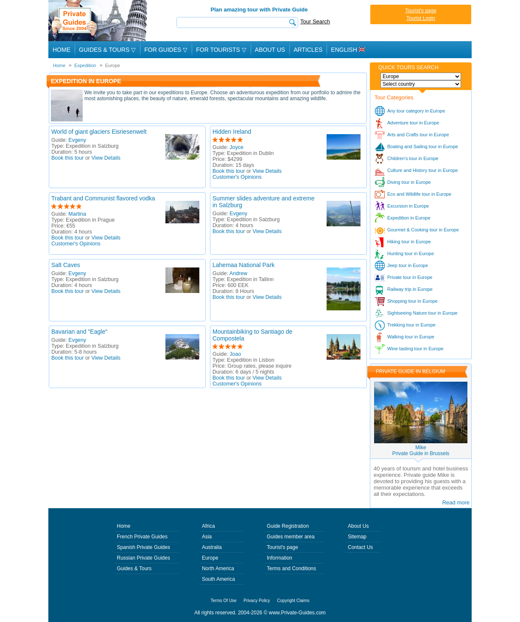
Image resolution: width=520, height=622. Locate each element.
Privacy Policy (256, 600)
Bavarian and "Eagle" (79, 331)
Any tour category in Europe (416, 110)
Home (61, 49)
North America (218, 568)
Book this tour (67, 158)
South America (218, 579)
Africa (208, 526)
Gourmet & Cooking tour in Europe (423, 229)
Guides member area (291, 537)
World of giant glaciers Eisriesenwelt (99, 131)
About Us (270, 49)
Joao (235, 354)
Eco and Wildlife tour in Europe (419, 194)
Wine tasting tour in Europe (415, 348)
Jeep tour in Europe (407, 265)
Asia (207, 537)
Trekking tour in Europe (411, 324)
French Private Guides (142, 537)
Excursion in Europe (408, 205)
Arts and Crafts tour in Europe (418, 134)
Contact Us (360, 547)
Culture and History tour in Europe (422, 170)
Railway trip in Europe (410, 289)
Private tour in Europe (409, 277)
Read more (456, 502)
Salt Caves (65, 265)
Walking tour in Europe (410, 336)
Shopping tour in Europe (412, 301)
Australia (212, 547)
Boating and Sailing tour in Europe (422, 146)
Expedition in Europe (409, 217)
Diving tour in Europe (409, 182)
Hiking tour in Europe (409, 241)
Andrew (238, 273)
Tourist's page (420, 11)
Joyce (236, 147)
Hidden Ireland (231, 131)
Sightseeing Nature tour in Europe (422, 312)
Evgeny (77, 140)
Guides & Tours (134, 568)
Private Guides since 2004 (98, 20)
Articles (308, 49)
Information (279, 558)
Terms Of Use (224, 600)
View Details (106, 158)
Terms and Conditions (291, 568)
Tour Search (315, 21)
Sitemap (357, 537)
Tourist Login (420, 18)
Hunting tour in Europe (410, 253)
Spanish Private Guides (143, 547)
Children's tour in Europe (413, 158)
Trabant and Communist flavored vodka (103, 198)
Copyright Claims (293, 600)
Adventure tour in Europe (413, 122)
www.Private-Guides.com (297, 613)
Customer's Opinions (237, 177)
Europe (210, 558)
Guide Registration (288, 526)
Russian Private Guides (143, 558)
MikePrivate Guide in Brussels (421, 450)
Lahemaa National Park (243, 265)
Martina (77, 214)
